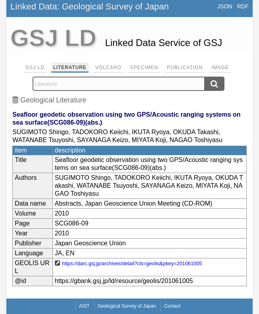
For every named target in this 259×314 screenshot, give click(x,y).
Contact (172, 306)
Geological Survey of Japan (127, 306)
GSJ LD (34, 67)
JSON (224, 6)
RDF (243, 6)
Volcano (108, 67)
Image (220, 67)
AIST (84, 306)
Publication (185, 67)
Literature (70, 67)
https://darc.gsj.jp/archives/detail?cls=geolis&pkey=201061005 (132, 263)
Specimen (144, 67)
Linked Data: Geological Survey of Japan (89, 7)
